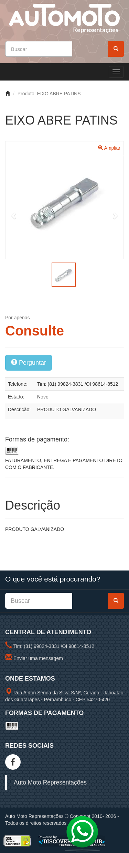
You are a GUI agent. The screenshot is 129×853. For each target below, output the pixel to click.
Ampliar (109, 148)
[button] (14, 215)
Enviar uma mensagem (38, 658)
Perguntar (28, 362)
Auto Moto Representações (50, 782)
